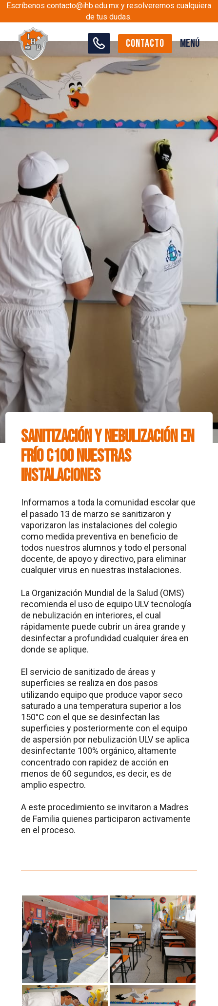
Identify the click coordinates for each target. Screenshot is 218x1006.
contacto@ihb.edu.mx (83, 5)
